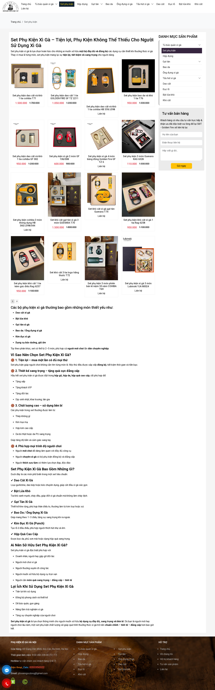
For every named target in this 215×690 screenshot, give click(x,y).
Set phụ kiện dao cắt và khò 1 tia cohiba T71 (27, 97)
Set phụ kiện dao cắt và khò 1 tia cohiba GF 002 (27, 158)
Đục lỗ (171, 4)
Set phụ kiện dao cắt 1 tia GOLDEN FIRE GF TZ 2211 (64, 97)
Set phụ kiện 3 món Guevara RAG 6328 (138, 158)
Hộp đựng (82, 4)
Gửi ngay (181, 165)
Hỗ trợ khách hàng (169, 659)
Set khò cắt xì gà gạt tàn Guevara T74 (101, 210)
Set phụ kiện (66, 4)
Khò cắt (198, 4)
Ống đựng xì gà (124, 4)
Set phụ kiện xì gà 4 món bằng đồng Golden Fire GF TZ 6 (101, 159)
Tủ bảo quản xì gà (44, 4)
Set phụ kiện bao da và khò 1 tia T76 (138, 97)
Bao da (109, 4)
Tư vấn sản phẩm (169, 664)
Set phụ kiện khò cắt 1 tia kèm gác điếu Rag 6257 (27, 285)
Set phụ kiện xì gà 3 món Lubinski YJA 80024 (138, 285)
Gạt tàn (95, 4)
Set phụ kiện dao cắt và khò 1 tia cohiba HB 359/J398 (101, 108)
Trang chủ (26, 4)
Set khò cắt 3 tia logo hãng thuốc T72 (64, 274)
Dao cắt (160, 4)
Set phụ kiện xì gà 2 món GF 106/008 (64, 158)
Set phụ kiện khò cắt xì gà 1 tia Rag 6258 (138, 221)
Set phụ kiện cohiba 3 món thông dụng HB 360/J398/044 (27, 222)
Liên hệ (25, 8)
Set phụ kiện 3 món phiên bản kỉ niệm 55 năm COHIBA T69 (101, 286)
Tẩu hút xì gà (142, 4)
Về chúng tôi (166, 654)
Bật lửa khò (185, 4)
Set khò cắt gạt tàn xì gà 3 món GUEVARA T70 (64, 221)
